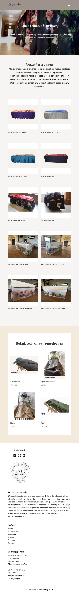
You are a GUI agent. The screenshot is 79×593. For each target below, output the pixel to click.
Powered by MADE (46, 590)
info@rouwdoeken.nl (16, 576)
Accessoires (12, 540)
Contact (11, 543)
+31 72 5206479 (14, 579)
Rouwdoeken (13, 532)
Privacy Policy (13, 558)
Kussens (11, 537)
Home (10, 529)
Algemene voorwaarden (17, 555)
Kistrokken (12, 534)
